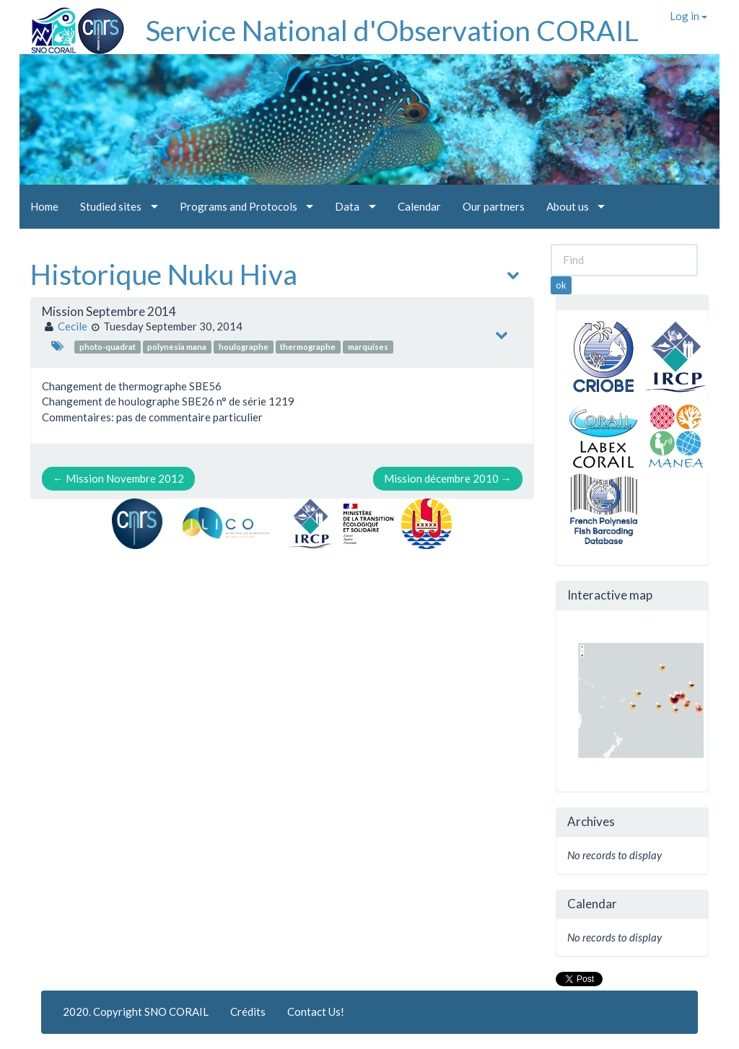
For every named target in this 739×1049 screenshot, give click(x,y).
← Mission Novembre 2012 (118, 478)
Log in (688, 15)
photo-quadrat (107, 346)
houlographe (243, 346)
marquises (368, 346)
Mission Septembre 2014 (109, 311)
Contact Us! (315, 1011)
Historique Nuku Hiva (163, 274)
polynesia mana (176, 346)
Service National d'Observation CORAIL (392, 30)
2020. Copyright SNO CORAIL (136, 1011)
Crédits (248, 1011)
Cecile (72, 326)
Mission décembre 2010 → (448, 478)
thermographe (308, 346)
